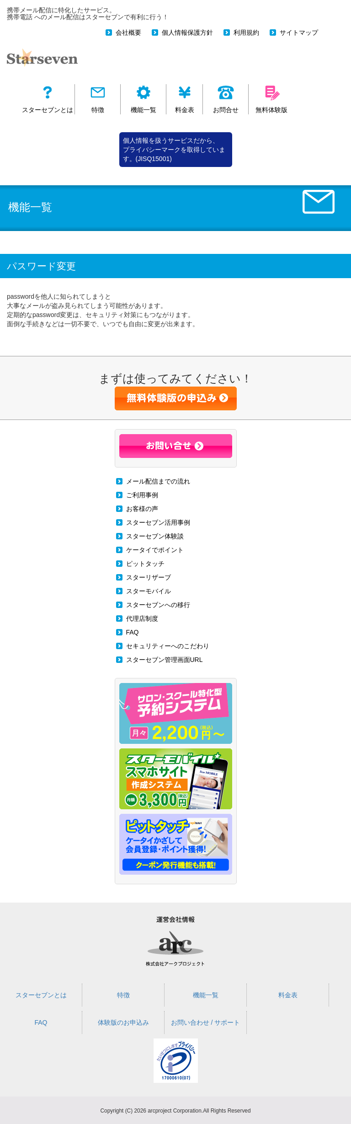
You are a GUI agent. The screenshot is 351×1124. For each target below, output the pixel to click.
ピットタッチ (145, 563)
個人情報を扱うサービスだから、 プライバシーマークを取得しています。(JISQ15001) (174, 149)
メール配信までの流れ (158, 481)
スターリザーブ (148, 577)
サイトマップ (299, 32)
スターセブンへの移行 (158, 604)
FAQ (132, 632)
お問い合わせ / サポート (205, 1022)
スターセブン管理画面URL (164, 659)
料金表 (288, 995)
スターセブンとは (41, 995)
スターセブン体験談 (155, 536)
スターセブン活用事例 (158, 522)
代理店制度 (142, 618)
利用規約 (246, 32)
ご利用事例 (142, 495)
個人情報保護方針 (187, 32)
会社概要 (128, 32)
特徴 (123, 995)
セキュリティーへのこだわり (167, 646)
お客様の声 (142, 508)
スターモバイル (148, 591)
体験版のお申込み (123, 1022)
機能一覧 (205, 995)
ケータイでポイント (155, 550)
